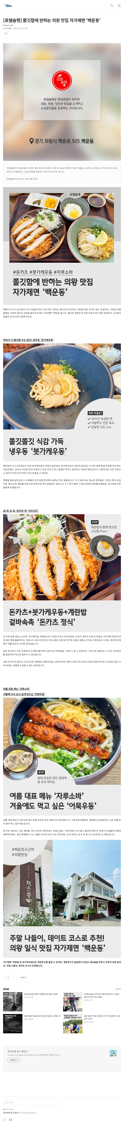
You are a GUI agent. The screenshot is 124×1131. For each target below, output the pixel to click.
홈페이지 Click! (8, 1109)
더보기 (118, 988)
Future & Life (8, 25)
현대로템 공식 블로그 (17, 1051)
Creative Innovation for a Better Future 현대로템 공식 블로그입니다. (34, 1054)
